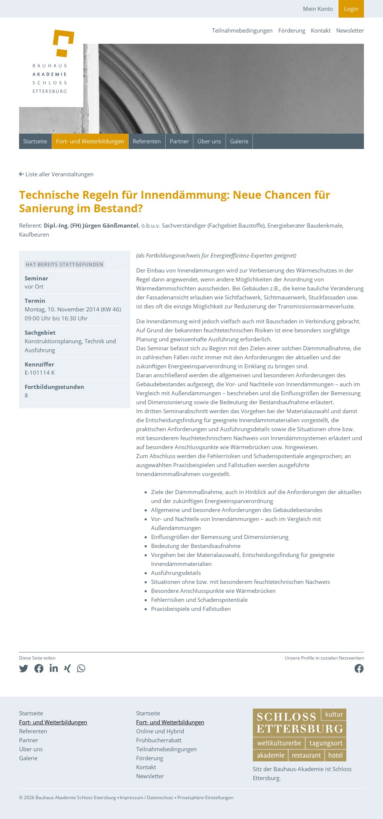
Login (351, 8)
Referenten (147, 141)
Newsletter (350, 30)
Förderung (291, 30)
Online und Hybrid (160, 731)
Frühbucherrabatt (158, 740)
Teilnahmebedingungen (242, 30)
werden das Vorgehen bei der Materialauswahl (269, 411)
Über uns (209, 141)
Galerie (239, 141)
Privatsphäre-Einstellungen (205, 797)
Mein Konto (318, 8)
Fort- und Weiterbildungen (90, 141)
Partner (179, 141)
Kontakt (321, 30)
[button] (23, 668)
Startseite (35, 141)
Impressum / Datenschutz (146, 797)
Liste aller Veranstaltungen (59, 174)
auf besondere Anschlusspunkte (177, 447)
